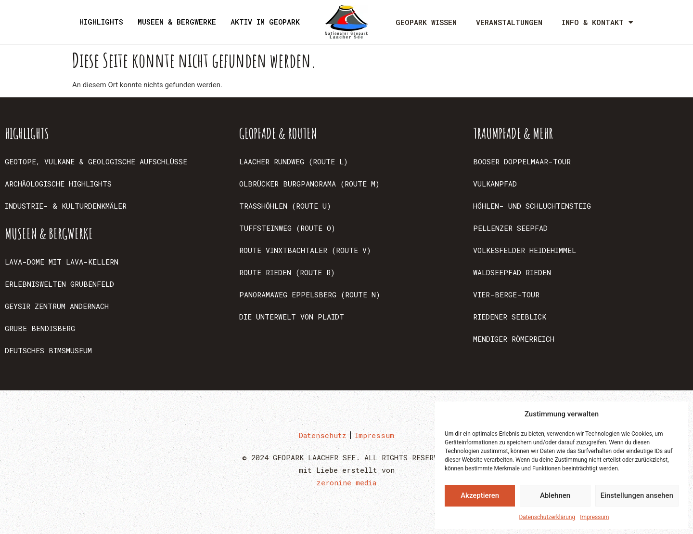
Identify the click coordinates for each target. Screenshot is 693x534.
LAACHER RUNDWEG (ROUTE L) (293, 161)
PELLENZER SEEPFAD (510, 228)
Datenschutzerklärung (547, 517)
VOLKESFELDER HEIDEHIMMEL (524, 250)
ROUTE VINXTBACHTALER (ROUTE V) (305, 250)
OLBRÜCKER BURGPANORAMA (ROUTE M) (309, 183)
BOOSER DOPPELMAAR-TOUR (522, 161)
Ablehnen (555, 495)
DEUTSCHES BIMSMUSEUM (48, 350)
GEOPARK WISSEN (426, 22)
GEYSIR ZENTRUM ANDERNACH (57, 306)
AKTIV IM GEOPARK (265, 22)
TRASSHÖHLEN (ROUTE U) (285, 206)
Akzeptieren (480, 495)
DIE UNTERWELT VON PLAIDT (291, 316)
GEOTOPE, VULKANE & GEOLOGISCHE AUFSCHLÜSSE (96, 161)
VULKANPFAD (495, 183)
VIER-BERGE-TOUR (506, 294)
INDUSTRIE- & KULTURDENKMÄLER (66, 206)
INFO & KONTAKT (597, 22)
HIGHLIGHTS (101, 22)
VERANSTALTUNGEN (509, 22)
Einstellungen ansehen (637, 495)
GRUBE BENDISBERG (40, 328)
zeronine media (346, 482)
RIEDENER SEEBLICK (509, 316)
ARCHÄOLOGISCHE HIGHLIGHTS (58, 183)
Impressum (594, 517)
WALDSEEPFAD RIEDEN (512, 272)
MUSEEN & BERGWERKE (177, 22)
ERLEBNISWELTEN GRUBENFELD (59, 284)
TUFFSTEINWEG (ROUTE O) (287, 228)
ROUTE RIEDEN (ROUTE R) (287, 272)
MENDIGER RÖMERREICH (513, 339)
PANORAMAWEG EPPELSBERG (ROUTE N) (309, 294)
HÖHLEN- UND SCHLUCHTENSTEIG (532, 206)
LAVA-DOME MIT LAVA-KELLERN (61, 262)
